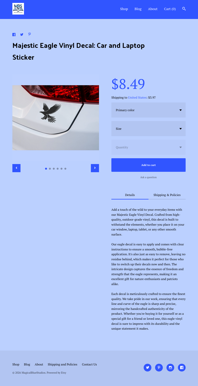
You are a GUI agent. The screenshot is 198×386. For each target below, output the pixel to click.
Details (130, 195)
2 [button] (50, 169)
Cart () (170, 8)
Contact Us (89, 364)
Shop (124, 8)
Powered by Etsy (56, 372)
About (153, 8)
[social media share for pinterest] (29, 35)
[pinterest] (159, 367)
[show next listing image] (95, 168)
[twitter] (147, 367)
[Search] (184, 9)
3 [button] (54, 169)
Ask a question (148, 177)
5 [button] (61, 169)
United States (137, 97)
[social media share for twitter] (22, 35)
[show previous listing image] (16, 168)
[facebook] (182, 367)
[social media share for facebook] (14, 35)
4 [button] (58, 169)
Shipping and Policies (62, 364)
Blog (138, 8)
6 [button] (65, 169)
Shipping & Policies (167, 195)
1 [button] (46, 169)
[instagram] (170, 367)
